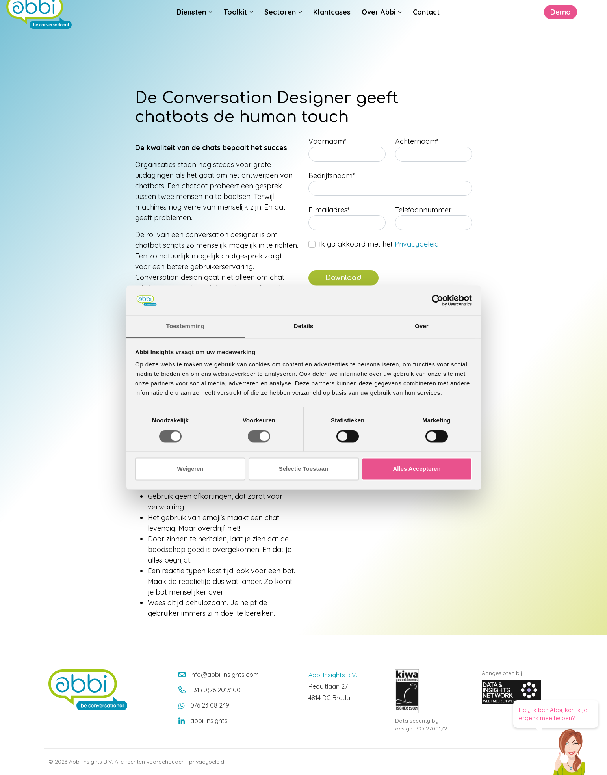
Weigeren (190, 469)
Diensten (191, 28)
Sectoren (280, 28)
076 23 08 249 (209, 705)
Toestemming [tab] (185, 326)
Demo (511, 28)
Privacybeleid (417, 244)
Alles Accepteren (416, 469)
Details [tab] (304, 326)
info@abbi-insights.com (224, 674)
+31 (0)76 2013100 (215, 690)
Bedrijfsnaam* (331, 175)
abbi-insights (209, 721)
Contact (426, 28)
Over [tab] (422, 326)
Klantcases (332, 28)
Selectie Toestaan (304, 469)
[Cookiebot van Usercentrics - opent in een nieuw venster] (437, 300)
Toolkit (235, 28)
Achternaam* (417, 141)
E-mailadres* (329, 209)
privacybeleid (206, 761)
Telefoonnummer (423, 209)
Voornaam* (327, 141)
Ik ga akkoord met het (379, 244)
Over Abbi (378, 28)
